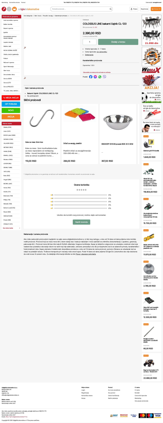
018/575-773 (69, 2)
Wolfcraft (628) (8, 216)
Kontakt (137, 393)
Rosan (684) (7, 212)
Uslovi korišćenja (113, 395)
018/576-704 (78, 2)
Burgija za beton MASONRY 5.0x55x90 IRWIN (150, 340)
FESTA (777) (7, 192)
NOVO (11, 110)
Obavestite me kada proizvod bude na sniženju (97, 72)
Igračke (6, 32)
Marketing (5, 2)
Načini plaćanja (113, 398)
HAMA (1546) (7, 151)
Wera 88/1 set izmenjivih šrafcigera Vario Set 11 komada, (150, 309)
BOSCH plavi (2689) (9, 135)
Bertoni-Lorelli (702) (9, 208)
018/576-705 (86, 2)
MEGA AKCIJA (11, 97)
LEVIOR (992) (7, 163)
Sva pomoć (111, 393)
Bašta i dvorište (8, 24)
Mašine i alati (7, 46)
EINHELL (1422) (8, 155)
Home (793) (7, 188)
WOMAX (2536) (8, 139)
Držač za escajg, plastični (72, 150)
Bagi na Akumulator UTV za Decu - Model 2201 (151, 371)
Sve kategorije (28, 15)
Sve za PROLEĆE (8, 86)
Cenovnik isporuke (141, 395)
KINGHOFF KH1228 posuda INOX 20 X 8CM (117, 151)
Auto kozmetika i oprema (11, 20)
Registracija (85, 393)
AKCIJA (10, 116)
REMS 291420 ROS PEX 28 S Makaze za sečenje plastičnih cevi (151, 246)
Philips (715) (7, 200)
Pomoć (23, 2)
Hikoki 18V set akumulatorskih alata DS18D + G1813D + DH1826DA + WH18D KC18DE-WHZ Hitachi (150, 182)
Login (83, 390)
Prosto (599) (7, 220)
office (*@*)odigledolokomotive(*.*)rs (16, 417)
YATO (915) (7, 171)
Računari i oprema (9, 62)
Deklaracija (89, 55)
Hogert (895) (7, 179)
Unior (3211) (7, 131)
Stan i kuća (7, 70)
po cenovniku (102, 52)
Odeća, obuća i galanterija (11, 54)
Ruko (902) (7, 175)
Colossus (86, 20)
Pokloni (6, 58)
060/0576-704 (95, 2)
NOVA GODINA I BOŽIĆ (10, 50)
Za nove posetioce (114, 390)
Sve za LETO (7, 82)
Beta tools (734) (8, 196)
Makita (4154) (7, 127)
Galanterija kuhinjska (61, 15)
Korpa (83, 398)
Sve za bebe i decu (9, 74)
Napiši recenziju (81, 229)
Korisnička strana (14, 2)
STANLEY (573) (8, 224)
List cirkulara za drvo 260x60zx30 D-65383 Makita (150, 277)
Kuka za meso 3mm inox (34, 149)
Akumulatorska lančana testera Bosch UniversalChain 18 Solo (150, 215)
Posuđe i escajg (48, 15)
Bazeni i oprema (8, 28)
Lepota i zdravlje (8, 42)
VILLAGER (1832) (8, 143)
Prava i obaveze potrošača (86, 261)
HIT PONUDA (11, 104)
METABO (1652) (8, 147)
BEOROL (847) (8, 183)
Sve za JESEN (8, 78)
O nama (137, 390)
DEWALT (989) (8, 167)
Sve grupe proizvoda (141, 401)
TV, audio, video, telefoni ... (11, 91)
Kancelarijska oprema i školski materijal (10, 37)
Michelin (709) (8, 204)
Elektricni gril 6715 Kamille (151, 151)
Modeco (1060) (8, 159)
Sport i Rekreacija (8, 66)
